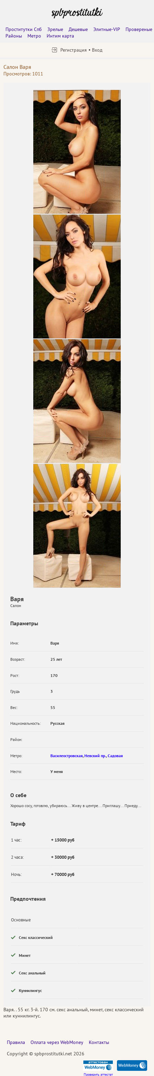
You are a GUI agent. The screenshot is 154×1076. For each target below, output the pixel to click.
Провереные (139, 29)
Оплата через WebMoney (57, 1042)
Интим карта (60, 36)
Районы (13, 36)
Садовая (115, 755)
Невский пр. (95, 755)
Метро (34, 36)
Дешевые (78, 29)
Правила (16, 1042)
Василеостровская (66, 755)
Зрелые (55, 29)
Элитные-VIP (106, 29)
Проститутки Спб (23, 29)
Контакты (99, 1042)
